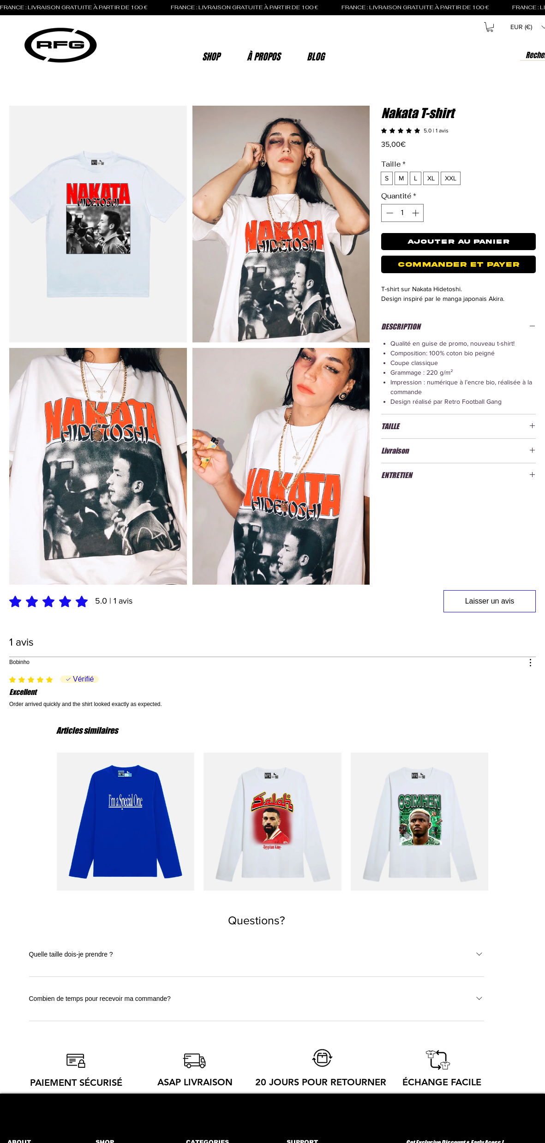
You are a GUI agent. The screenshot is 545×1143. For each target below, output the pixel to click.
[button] (263, 57)
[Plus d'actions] (530, 662)
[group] (272, 821)
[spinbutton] (402, 212)
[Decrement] (389, 212)
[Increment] (416, 212)
